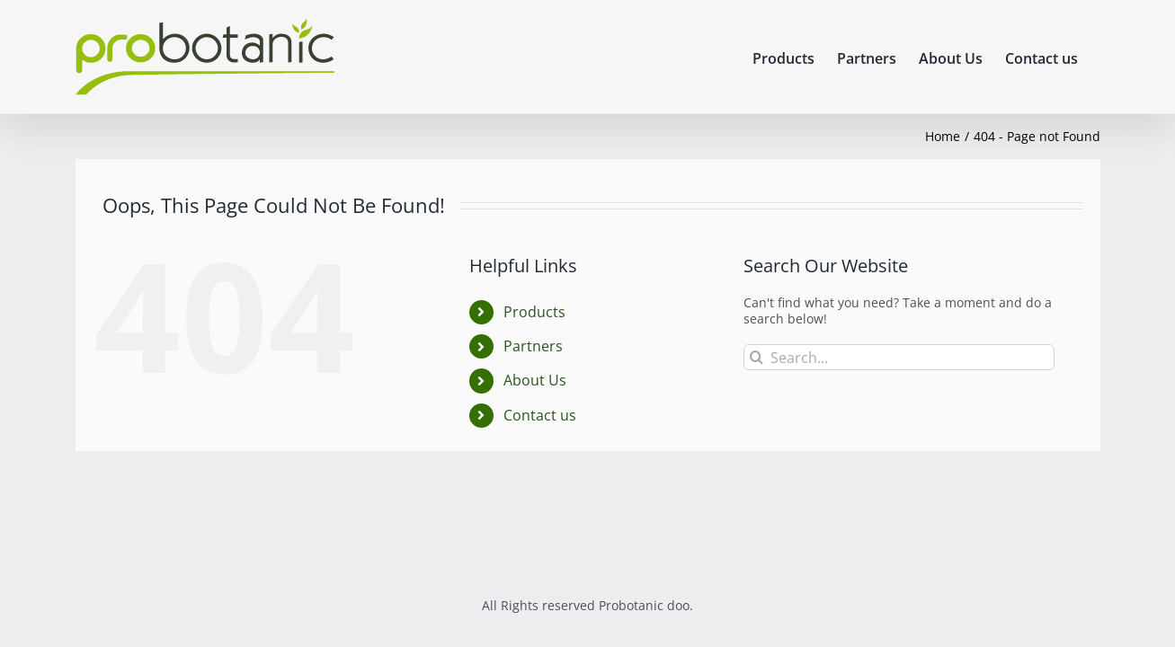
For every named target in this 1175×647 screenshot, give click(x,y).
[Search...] (899, 357)
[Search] (756, 357)
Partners (533, 346)
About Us (534, 380)
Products (534, 312)
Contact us (539, 415)
